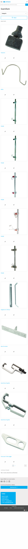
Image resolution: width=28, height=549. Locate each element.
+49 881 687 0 (8, 501)
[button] (5, 58)
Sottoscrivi (13, 487)
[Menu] (1, 2)
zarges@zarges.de (9, 502)
